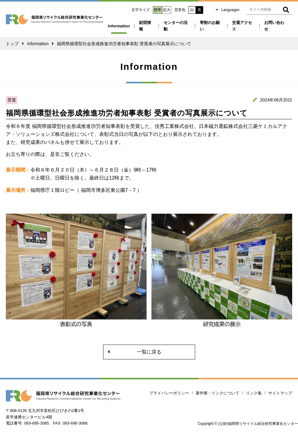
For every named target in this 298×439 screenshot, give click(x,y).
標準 (157, 10)
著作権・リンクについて (217, 393)
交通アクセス (242, 25)
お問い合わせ (274, 25)
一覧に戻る (149, 351)
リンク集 (254, 393)
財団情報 (145, 25)
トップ (12, 43)
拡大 (166, 10)
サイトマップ (280, 393)
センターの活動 (176, 25)
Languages (230, 10)
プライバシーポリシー (169, 393)
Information (119, 26)
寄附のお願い (210, 25)
